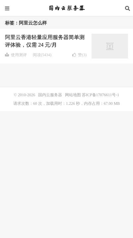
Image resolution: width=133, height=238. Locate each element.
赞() (79, 55)
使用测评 (16, 55)
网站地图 (73, 95)
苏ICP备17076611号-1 (100, 95)
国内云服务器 (66, 8)
